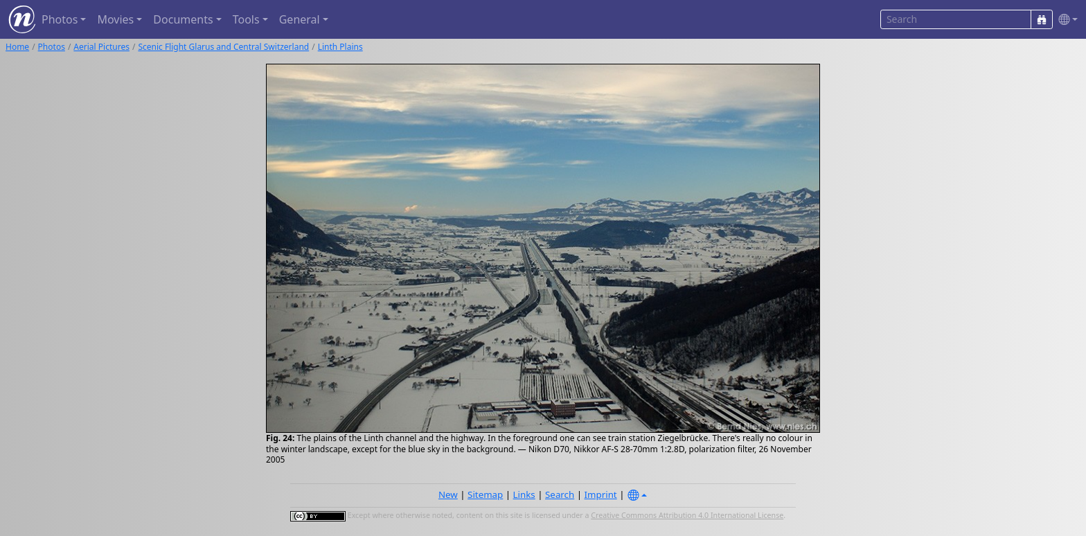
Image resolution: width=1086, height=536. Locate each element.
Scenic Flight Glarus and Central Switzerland (223, 47)
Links (524, 494)
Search (559, 494)
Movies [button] (115, 19)
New (448, 494)
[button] (1065, 20)
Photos (51, 47)
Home (17, 47)
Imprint (601, 494)
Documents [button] (183, 19)
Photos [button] (60, 19)
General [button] (299, 19)
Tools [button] (246, 19)
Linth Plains (340, 47)
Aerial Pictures (101, 47)
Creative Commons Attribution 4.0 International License (687, 515)
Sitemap (485, 494)
